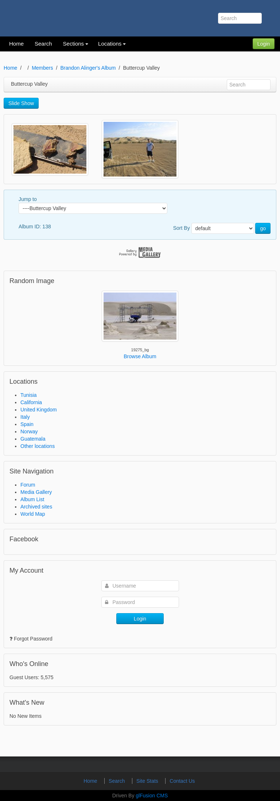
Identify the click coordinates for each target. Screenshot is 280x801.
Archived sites (36, 507)
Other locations (37, 446)
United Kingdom (38, 410)
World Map (32, 514)
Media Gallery (36, 492)
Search (117, 781)
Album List (32, 499)
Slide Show (21, 103)
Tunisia (28, 395)
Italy (25, 417)
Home (10, 68)
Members (42, 68)
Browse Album (140, 356)
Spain (27, 424)
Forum (27, 485)
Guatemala (32, 439)
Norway (29, 431)
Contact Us (182, 781)
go (263, 228)
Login (263, 44)
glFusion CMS (152, 795)
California (31, 402)
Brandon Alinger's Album (88, 68)
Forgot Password (33, 639)
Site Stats (148, 781)
